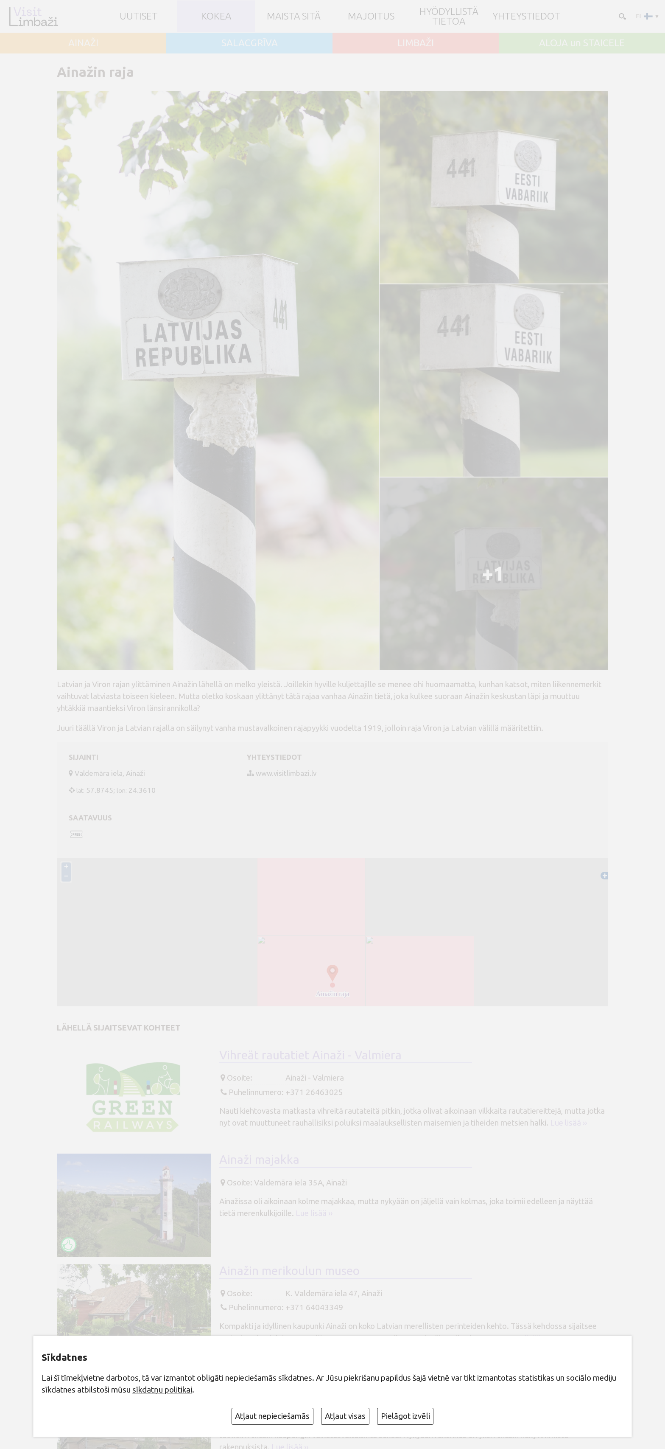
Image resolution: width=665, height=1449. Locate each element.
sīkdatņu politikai (162, 1389)
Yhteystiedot (526, 16)
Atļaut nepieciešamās (272, 1416)
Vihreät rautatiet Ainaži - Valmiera (310, 1055)
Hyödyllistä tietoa (448, 16)
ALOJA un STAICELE (582, 43)
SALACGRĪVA (249, 43)
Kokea (216, 16)
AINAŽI (83, 43)
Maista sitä (294, 16)
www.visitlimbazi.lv (286, 773)
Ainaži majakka (259, 1160)
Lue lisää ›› (568, 1123)
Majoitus (371, 16)
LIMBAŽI (415, 43)
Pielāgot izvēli (405, 1416)
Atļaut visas (345, 1416)
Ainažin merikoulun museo (289, 1271)
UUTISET (139, 16)
